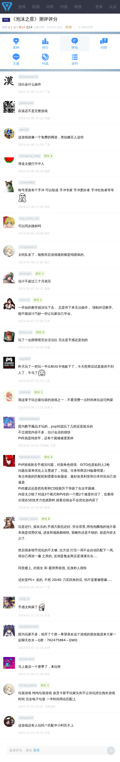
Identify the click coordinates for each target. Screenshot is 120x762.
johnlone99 (26, 103)
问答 (50, 6)
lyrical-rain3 (26, 659)
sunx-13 (24, 300)
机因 (36, 6)
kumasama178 (28, 76)
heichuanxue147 (29, 457)
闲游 (78, 6)
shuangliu (25, 273)
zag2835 (24, 359)
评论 (74, 43)
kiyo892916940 (28, 626)
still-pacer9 (26, 717)
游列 (74, 59)
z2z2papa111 (27, 247)
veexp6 (23, 129)
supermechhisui (29, 418)
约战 (64, 6)
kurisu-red (25, 332)
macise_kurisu (28, 519)
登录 (99, 6)
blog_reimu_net (29, 218)
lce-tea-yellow (27, 685)
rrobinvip (24, 392)
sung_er (24, 598)
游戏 (22, 6)
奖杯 (16, 43)
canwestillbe (27, 182)
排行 (45, 43)
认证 (113, 6)
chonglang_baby (29, 156)
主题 (16, 59)
